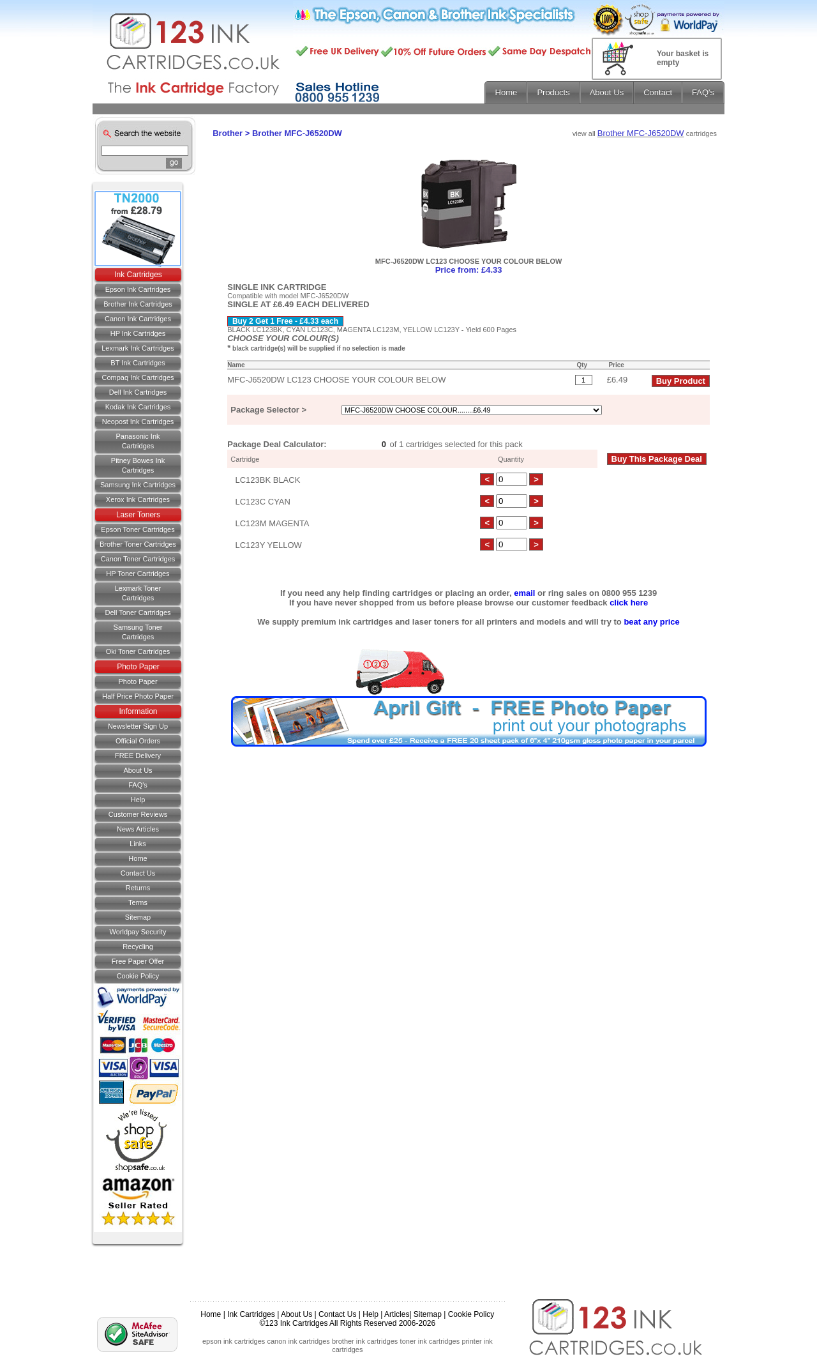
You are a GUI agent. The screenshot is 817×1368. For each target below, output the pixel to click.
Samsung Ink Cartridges (138, 485)
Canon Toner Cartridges (138, 559)
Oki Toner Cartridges (138, 651)
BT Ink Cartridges (137, 363)
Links (138, 843)
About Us (137, 770)
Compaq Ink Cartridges (137, 377)
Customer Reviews (138, 814)
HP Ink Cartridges (138, 333)
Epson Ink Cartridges (138, 289)
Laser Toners (138, 514)
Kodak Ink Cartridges (138, 407)
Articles (396, 1314)
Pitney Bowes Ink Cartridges (138, 465)
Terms (137, 902)
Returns (138, 888)
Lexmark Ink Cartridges (137, 348)
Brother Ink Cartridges (137, 304)
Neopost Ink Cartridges (138, 421)
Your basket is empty (682, 58)
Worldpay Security (137, 932)
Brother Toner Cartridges (138, 544)
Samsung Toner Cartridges (138, 632)
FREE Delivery (138, 755)
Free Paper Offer (138, 961)
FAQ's (137, 785)
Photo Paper (138, 666)
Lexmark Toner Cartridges (138, 593)
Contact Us (337, 1314)
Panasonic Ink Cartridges (138, 441)
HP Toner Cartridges (137, 573)
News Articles (138, 829)
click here (629, 602)
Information (138, 711)
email (524, 593)
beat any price (651, 622)
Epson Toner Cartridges (137, 529)
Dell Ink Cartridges (138, 392)
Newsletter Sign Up (138, 726)
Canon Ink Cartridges (138, 319)
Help (138, 799)
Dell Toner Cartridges (137, 612)
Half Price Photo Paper (138, 696)
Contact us (138, 873)
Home (137, 858)
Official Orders (138, 741)
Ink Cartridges (138, 274)
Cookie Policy (138, 976)
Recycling (138, 946)
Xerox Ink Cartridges (138, 499)
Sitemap (138, 917)
